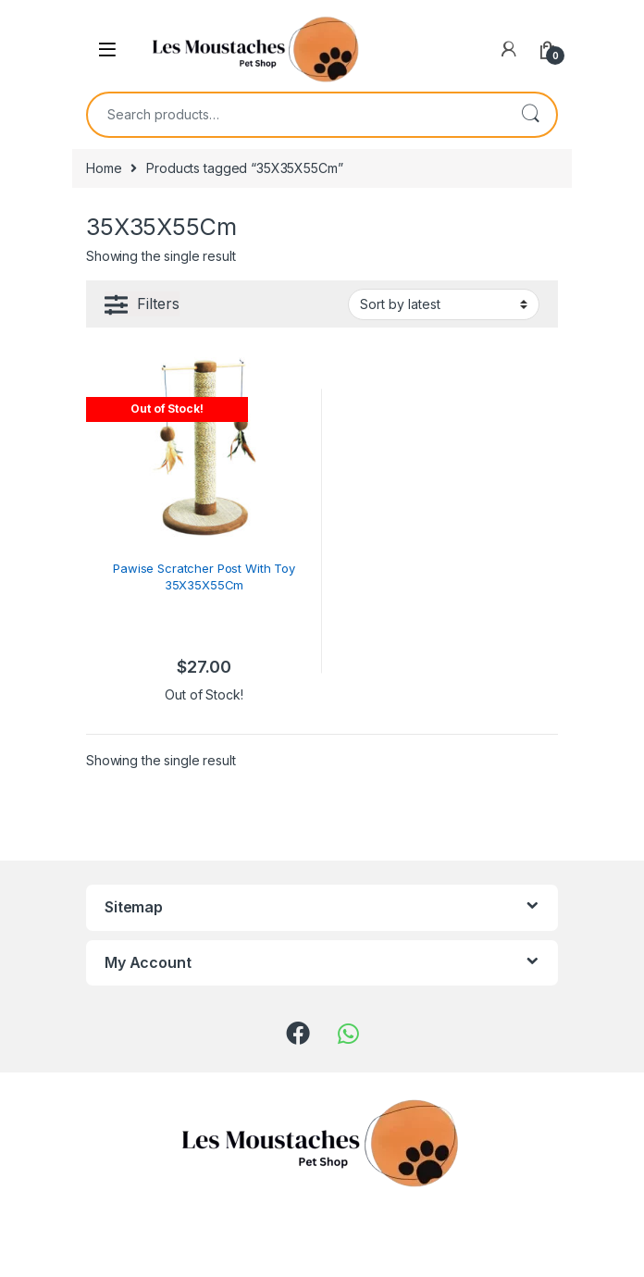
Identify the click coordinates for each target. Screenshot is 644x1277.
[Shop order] (443, 304)
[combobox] (296, 114)
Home (103, 168)
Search (530, 114)
